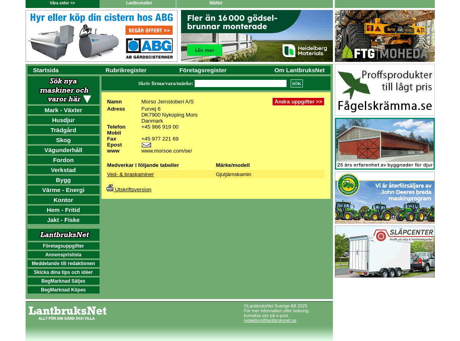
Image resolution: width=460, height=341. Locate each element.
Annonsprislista (63, 255)
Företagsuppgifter (63, 246)
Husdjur (63, 120)
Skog (63, 140)
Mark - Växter (63, 110)
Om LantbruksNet (300, 70)
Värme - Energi (63, 189)
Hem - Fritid (63, 209)
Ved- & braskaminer (130, 174)
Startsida (46, 70)
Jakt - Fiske (63, 219)
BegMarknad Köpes (63, 290)
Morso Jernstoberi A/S (167, 102)
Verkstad (63, 170)
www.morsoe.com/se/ (166, 151)
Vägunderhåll (63, 150)
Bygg (63, 179)
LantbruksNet (139, 3)
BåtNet (215, 3)
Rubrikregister (126, 70)
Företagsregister (203, 70)
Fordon (63, 160)
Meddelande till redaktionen (63, 263)
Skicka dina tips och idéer (63, 272)
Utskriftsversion (128, 189)
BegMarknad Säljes (63, 281)
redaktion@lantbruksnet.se (270, 320)
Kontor (63, 199)
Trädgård (63, 130)
